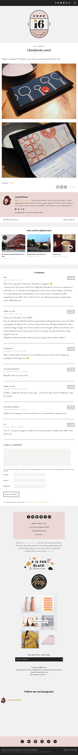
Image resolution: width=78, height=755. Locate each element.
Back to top (70, 750)
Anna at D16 (9, 311)
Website (7, 486)
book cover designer (24, 200)
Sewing (12, 183)
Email (7, 480)
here (47, 674)
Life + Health (39, 46)
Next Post (69, 220)
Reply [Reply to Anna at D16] (71, 312)
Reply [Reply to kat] (71, 278)
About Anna (37, 524)
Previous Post (11, 220)
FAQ (45, 524)
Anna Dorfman (21, 197)
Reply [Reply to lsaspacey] (71, 349)
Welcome (49, 551)
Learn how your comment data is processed (37, 502)
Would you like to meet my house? (36, 254)
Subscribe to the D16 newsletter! (29, 212)
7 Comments (72, 187)
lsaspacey (8, 348)
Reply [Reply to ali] (71, 425)
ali (5, 424)
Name (6, 475)
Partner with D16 (39, 531)
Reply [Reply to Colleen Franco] (71, 369)
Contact (39, 535)
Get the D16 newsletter (39, 527)
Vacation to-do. (57, 254)
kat (5, 277)
